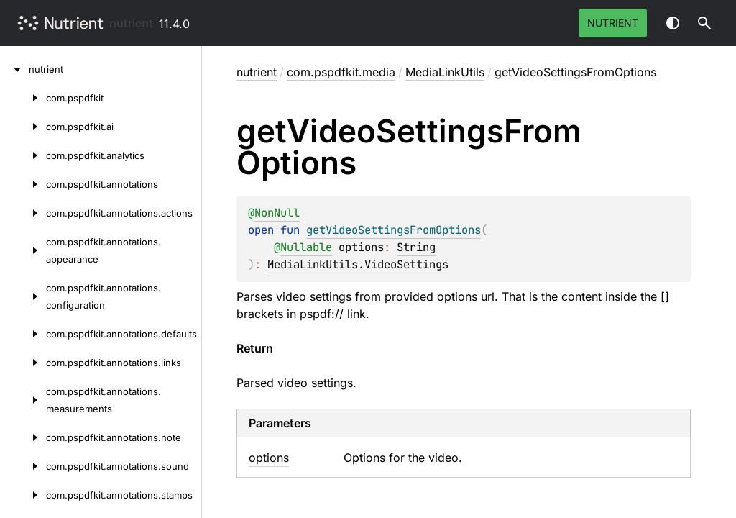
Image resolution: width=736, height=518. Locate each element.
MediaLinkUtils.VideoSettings (357, 264)
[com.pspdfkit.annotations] (23, 184)
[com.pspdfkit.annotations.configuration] (23, 296)
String (416, 247)
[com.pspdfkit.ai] (23, 126)
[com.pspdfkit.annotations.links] (23, 362)
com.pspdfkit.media (341, 72)
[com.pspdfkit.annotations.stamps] (23, 495)
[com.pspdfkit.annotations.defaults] (23, 333)
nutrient (131, 23)
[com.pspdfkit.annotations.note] (23, 437)
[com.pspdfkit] (23, 97)
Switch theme (672, 23)
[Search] (704, 23)
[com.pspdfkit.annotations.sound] (23, 466)
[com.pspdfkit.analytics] (23, 155)
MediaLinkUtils (444, 72)
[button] (704, 23)
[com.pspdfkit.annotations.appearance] (23, 250)
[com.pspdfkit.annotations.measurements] (23, 400)
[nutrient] (14, 69)
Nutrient (612, 23)
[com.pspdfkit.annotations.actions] (23, 213)
